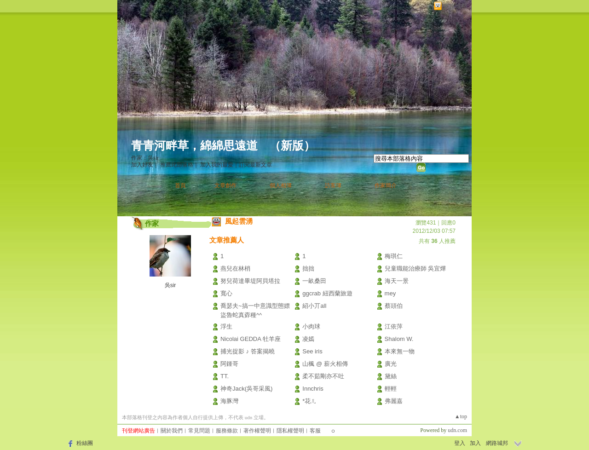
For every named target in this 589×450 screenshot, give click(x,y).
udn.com (457, 430)
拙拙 (308, 268)
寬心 (226, 293)
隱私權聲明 (290, 430)
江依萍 (394, 326)
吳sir (170, 285)
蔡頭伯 (394, 305)
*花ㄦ (309, 401)
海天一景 (397, 280)
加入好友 (142, 165)
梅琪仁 (394, 256)
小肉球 (311, 326)
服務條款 (227, 430)
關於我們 (172, 430)
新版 (292, 145)
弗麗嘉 (394, 401)
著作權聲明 (257, 430)
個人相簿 (281, 185)
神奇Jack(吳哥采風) (246, 388)
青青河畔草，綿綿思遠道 (194, 145)
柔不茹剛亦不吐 (323, 376)
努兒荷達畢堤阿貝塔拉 (250, 280)
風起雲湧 (239, 221)
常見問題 (199, 430)
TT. (224, 376)
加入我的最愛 (216, 165)
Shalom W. (399, 338)
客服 (315, 430)
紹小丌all (314, 305)
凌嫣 (308, 338)
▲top (461, 416)
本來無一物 (400, 351)
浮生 (226, 326)
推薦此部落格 (176, 165)
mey (390, 293)
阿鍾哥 (229, 363)
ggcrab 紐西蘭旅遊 (327, 293)
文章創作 (225, 185)
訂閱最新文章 (255, 165)
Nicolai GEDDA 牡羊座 (250, 338)
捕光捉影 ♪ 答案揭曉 (247, 351)
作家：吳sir (145, 158)
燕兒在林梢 (235, 268)
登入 (459, 443)
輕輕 (391, 388)
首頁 (180, 185)
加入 (475, 443)
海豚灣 (229, 401)
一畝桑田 (314, 280)
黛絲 (391, 376)
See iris (312, 351)
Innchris (312, 388)
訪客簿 (333, 185)
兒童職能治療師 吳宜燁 (415, 268)
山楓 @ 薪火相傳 (324, 363)
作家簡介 (386, 185)
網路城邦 (455, 6)
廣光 (391, 363)
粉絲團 (84, 443)
